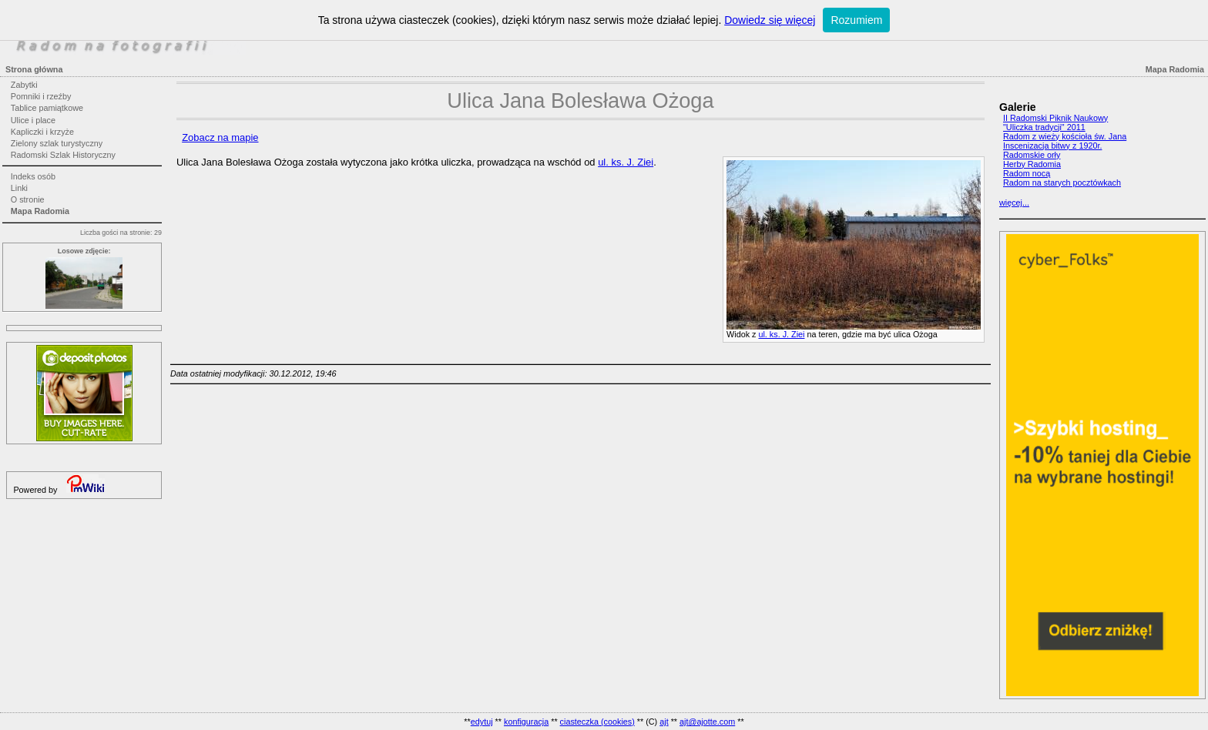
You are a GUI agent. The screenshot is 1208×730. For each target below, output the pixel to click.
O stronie (28, 199)
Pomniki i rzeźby (41, 96)
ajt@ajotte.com (707, 721)
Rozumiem (856, 20)
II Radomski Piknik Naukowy (1055, 117)
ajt (663, 721)
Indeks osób (33, 176)
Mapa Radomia (40, 211)
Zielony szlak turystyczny (56, 143)
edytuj (482, 721)
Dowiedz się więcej (769, 20)
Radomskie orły (1031, 154)
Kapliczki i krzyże (42, 131)
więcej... (1014, 202)
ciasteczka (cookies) (597, 721)
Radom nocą (1026, 173)
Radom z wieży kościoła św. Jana (1064, 136)
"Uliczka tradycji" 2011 (1044, 127)
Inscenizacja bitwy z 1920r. (1052, 145)
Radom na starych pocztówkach (1062, 182)
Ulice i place (33, 120)
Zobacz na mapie (220, 137)
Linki (19, 188)
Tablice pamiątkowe (47, 107)
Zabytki (24, 84)
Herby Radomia (1032, 164)
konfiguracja (526, 721)
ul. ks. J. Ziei (781, 334)
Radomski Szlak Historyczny (63, 154)
